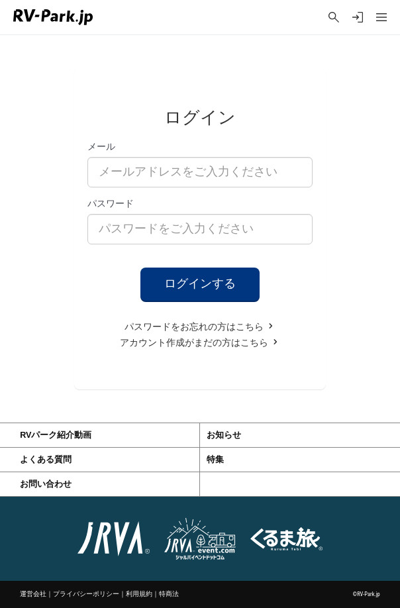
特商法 (169, 593)
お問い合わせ (46, 484)
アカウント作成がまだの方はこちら (200, 343)
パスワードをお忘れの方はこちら (200, 327)
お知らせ (224, 435)
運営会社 (33, 593)
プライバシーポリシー (86, 593)
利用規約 (139, 593)
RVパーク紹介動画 (55, 435)
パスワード (110, 203)
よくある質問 (46, 459)
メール (101, 146)
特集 (215, 459)
